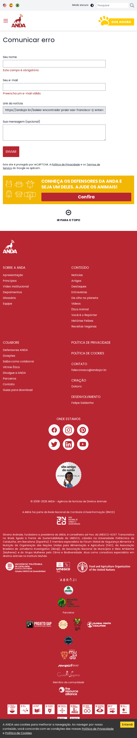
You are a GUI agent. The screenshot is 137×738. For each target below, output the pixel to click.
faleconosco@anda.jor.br (89, 370)
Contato (9, 384)
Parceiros (9, 378)
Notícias (77, 275)
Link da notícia (54, 107)
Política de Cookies (18, 733)
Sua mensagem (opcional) (54, 130)
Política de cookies (87, 353)
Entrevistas (79, 292)
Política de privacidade (91, 342)
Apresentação (13, 275)
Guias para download (17, 390)
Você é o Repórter (84, 315)
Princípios (10, 281)
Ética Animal (80, 309)
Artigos (76, 281)
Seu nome (54, 63)
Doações (9, 356)
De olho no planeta (84, 298)
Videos (76, 304)
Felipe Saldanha (82, 403)
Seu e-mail (54, 87)
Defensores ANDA (15, 350)
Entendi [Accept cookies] (127, 724)
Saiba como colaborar (18, 361)
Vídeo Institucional (16, 286)
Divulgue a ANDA (14, 373)
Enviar (11, 151)
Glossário (9, 298)
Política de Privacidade (66, 164)
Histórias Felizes (82, 321)
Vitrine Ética (11, 367)
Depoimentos (12, 292)
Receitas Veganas (84, 326)
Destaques (78, 286)
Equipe (7, 304)
